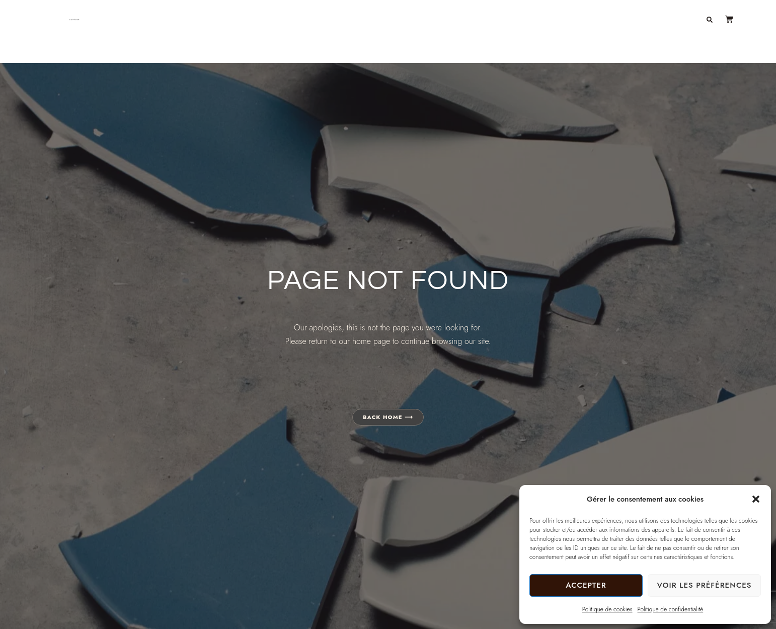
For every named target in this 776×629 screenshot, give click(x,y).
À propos (574, 19)
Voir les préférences (704, 585)
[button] (756, 499)
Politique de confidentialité (671, 609)
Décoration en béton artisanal (416, 19)
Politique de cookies (607, 609)
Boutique (518, 19)
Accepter (586, 585)
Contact (679, 19)
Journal (627, 19)
